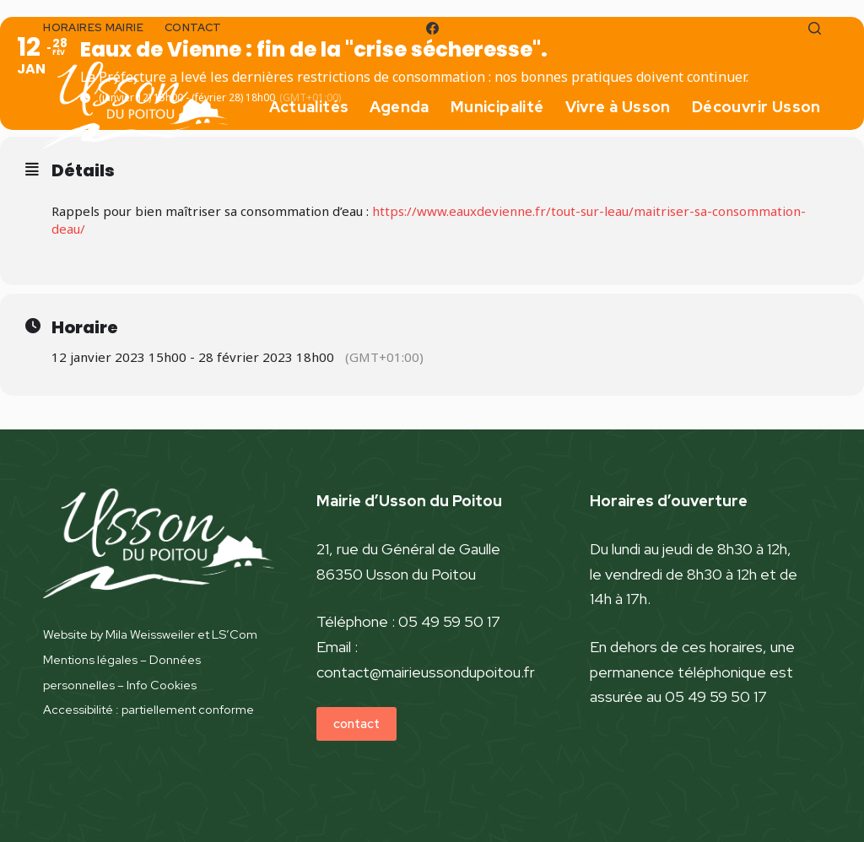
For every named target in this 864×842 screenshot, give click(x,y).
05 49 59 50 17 (449, 621)
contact (193, 27)
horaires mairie (93, 27)
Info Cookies (162, 685)
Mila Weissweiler (150, 634)
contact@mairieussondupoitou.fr (425, 672)
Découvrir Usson (756, 106)
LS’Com (234, 634)
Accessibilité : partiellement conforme (148, 709)
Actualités (308, 106)
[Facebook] (432, 28)
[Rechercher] (814, 28)
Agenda (399, 106)
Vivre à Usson (618, 106)
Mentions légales (90, 659)
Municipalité (497, 106)
